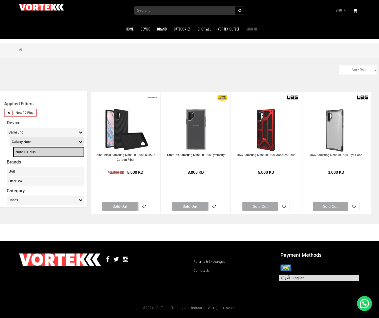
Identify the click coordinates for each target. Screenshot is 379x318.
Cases (45, 200)
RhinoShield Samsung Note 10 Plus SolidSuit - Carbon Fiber (126, 157)
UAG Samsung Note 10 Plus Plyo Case (336, 155)
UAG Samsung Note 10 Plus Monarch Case (266, 155)
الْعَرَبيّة (285, 278)
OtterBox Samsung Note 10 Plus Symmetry (196, 155)
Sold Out (120, 206)
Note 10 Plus (26, 152)
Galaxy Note (47, 141)
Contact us (201, 270)
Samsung (45, 132)
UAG (12, 171)
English (298, 278)
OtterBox (16, 180)
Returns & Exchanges (209, 262)
